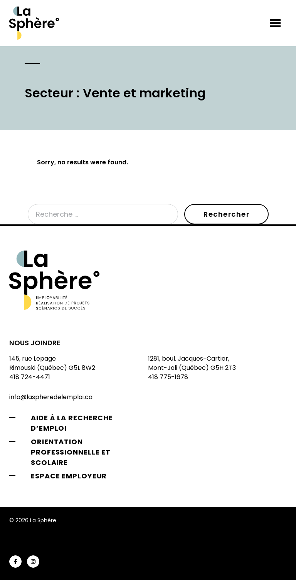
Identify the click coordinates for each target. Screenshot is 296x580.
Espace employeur (69, 476)
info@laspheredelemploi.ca (50, 397)
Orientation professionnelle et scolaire (71, 452)
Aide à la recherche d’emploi (72, 423)
